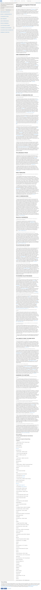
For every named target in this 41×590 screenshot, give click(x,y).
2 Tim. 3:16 (33, 404)
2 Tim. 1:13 (27, 62)
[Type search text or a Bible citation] (33, 1)
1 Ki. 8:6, (26, 288)
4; (37, 307)
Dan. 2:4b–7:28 (20, 135)
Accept (2, 588)
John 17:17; (22, 32)
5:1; (37, 320)
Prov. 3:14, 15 (31, 26)
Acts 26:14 (20, 132)
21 (34, 412)
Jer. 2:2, (36, 307)
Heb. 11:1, (36, 65)
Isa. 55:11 (35, 373)
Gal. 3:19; (21, 215)
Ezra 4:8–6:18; (36, 134)
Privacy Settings (30, 586)
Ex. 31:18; (25, 268)
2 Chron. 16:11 (21, 321)
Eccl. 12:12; (23, 432)
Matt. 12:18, (32, 412)
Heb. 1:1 (29, 296)
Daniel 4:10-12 (18, 188)
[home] (1, 1)
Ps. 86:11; (27, 26)
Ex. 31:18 (34, 280)
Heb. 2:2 (23, 215)
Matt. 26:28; (31, 360)
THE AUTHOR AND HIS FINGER (5, 25)
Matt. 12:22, (23, 256)
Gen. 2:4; (35, 320)
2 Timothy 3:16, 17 (23, 43)
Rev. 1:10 (27, 308)
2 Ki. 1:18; (17, 321)
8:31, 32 (25, 32)
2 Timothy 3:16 (33, 9)
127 (17, 483)
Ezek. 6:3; (17, 308)
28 (25, 256)
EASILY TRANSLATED (4, 18)
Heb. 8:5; (33, 164)
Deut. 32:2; (24, 26)
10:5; (25, 146)
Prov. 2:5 (25, 14)
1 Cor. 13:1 (27, 146)
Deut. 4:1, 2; (25, 366)
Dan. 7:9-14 (18, 170)
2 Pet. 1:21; (20, 230)
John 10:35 (33, 369)
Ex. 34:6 (26, 116)
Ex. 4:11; (19, 146)
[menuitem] (1, 1)
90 (17, 448)
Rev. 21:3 (23, 108)
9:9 (34, 164)
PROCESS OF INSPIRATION (4, 23)
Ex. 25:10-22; (23, 288)
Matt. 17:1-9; (20, 243)
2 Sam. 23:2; (21, 308)
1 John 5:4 (33, 81)
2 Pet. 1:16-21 (24, 243)
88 (23, 475)
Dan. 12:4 (33, 194)
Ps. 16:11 (20, 93)
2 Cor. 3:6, (34, 360)
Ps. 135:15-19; (29, 112)
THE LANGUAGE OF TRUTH (5, 16)
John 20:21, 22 (24, 230)
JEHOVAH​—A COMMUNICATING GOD (6, 14)
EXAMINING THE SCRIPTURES (5, 32)
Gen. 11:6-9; (22, 146)
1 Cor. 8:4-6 (32, 112)
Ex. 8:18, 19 (35, 261)
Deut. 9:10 (28, 268)
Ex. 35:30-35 (36, 292)
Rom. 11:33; (17, 93)
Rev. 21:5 (35, 39)
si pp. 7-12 (2, 2)
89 (23, 477)
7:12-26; (17, 135)
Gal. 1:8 (28, 369)
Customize (9, 588)
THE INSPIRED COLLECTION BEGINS (6, 27)
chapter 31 (24, 486)
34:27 (19, 285)
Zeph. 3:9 (35, 157)
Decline (5, 588)
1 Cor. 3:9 (24, 50)
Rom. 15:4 (27, 347)
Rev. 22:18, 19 (29, 366)
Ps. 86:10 (37, 99)
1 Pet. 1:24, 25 (27, 432)
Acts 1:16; (24, 308)
